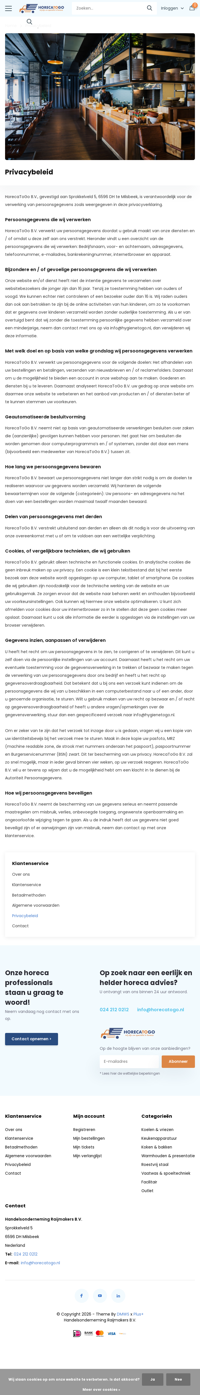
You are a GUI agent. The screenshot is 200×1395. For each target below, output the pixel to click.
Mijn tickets (83, 1146)
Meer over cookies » (101, 1389)
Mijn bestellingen (88, 1137)
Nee (178, 1379)
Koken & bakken (155, 1146)
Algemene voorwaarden (35, 905)
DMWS (123, 1313)
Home (11, 25)
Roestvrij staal (152, 1163)
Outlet (145, 1190)
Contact (20, 925)
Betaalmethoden (29, 894)
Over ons (21, 874)
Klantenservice (26, 884)
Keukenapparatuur (157, 1137)
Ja (152, 1379)
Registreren (83, 1129)
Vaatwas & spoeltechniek (164, 1172)
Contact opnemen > (32, 1039)
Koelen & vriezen (155, 1129)
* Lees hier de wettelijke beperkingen (130, 1072)
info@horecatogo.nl (160, 1009)
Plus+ (139, 1313)
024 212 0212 (114, 1009)
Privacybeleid (25, 915)
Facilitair (147, 1181)
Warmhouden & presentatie (167, 1155)
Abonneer (178, 1061)
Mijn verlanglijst (87, 1155)
